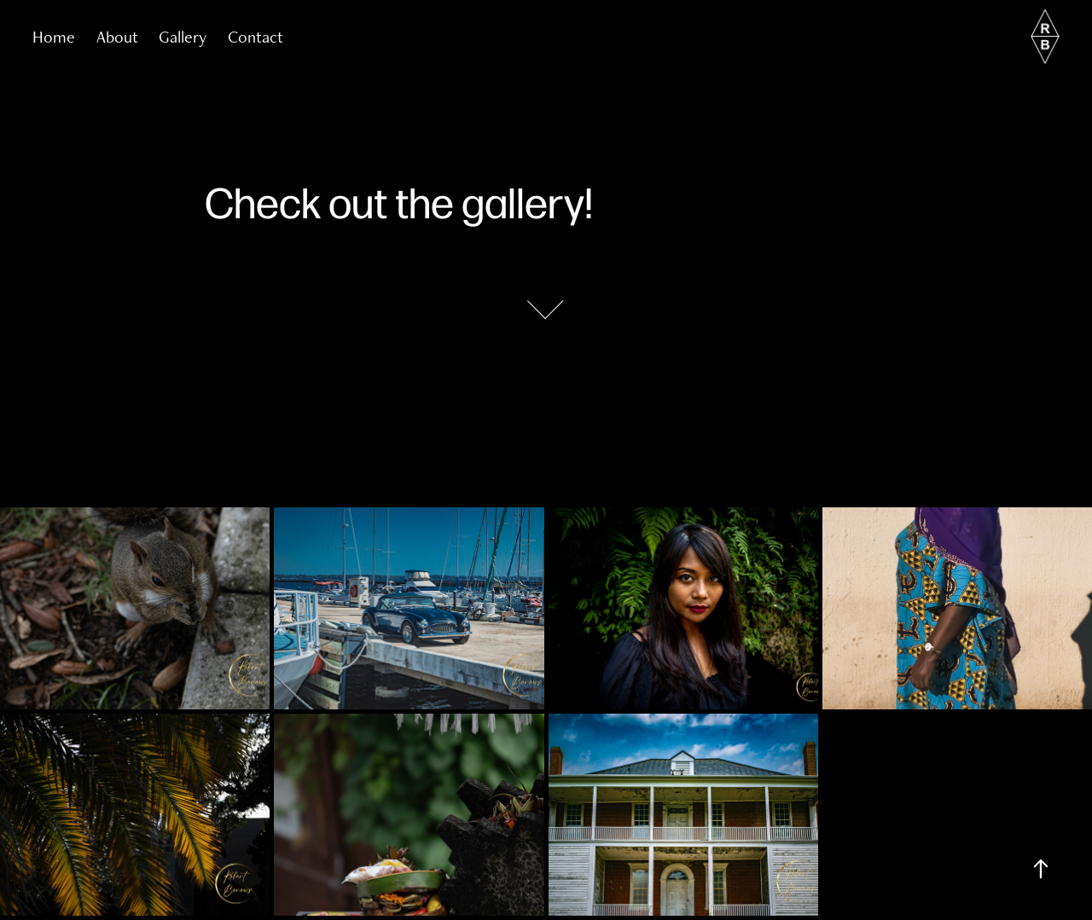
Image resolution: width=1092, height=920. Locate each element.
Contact (255, 37)
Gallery (182, 37)
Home (53, 37)
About (117, 37)
